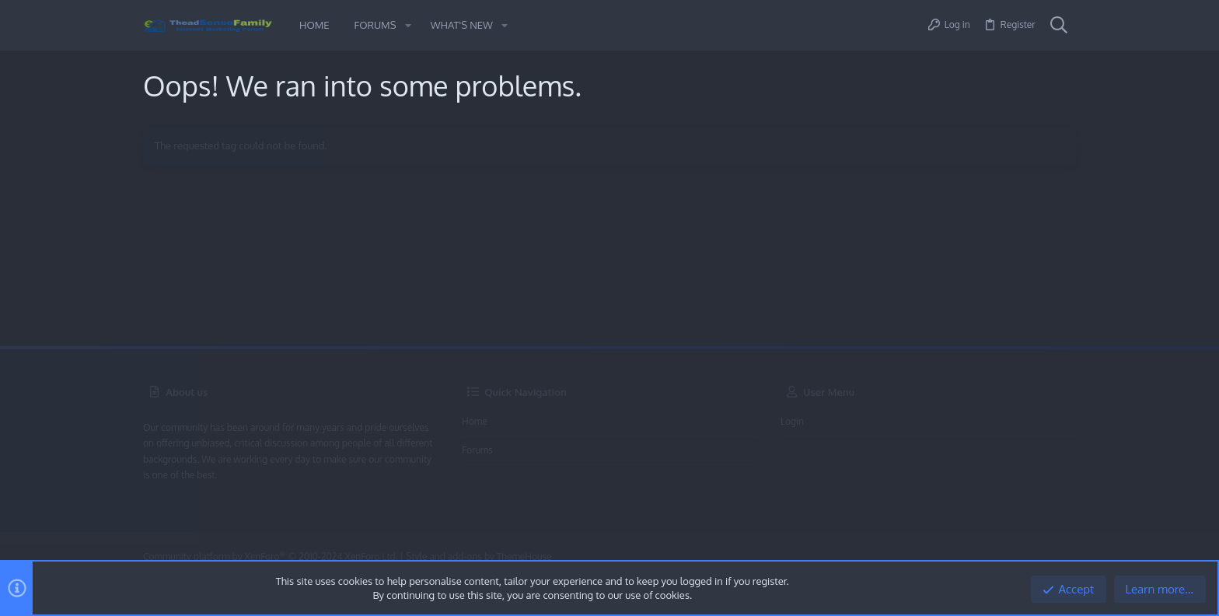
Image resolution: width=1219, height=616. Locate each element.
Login (792, 421)
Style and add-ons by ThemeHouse (478, 556)
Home (474, 421)
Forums (477, 450)
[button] (407, 25)
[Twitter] (1067, 557)
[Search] (1059, 26)
